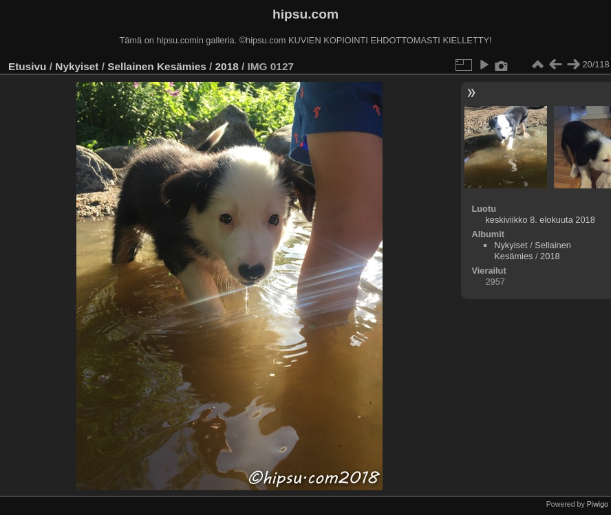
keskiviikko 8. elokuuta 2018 (539, 220)
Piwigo (597, 504)
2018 (227, 66)
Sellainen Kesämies (156, 66)
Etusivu (27, 66)
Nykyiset (76, 66)
